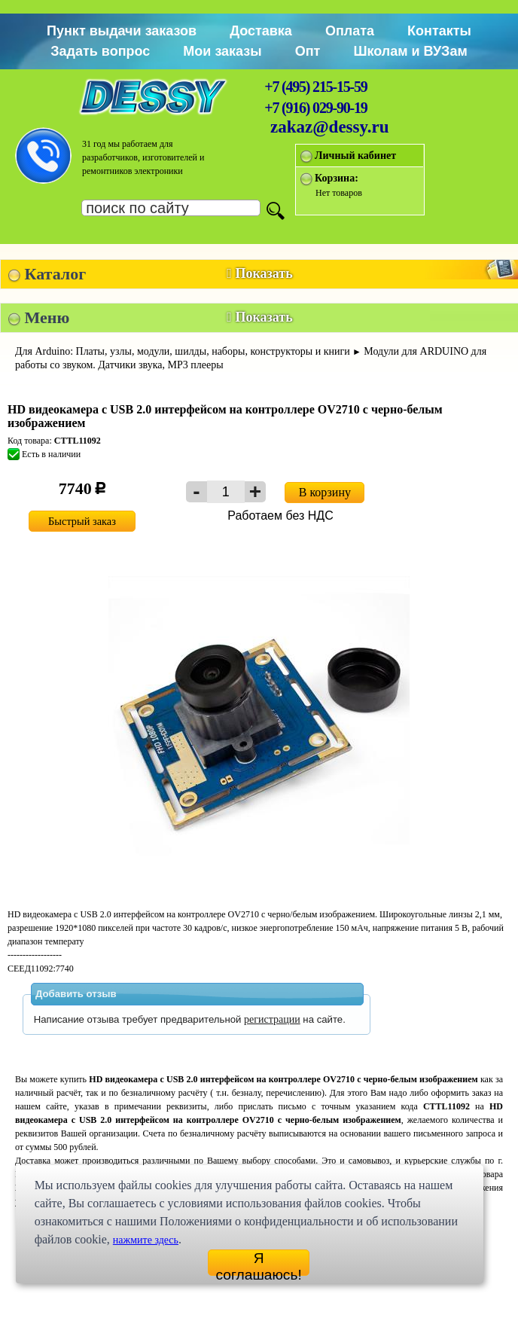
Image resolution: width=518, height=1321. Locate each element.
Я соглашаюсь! (258, 1263)
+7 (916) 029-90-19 (315, 107)
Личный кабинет (355, 155)
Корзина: (336, 178)
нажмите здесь (145, 1240)
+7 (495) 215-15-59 (315, 86)
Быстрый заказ (82, 521)
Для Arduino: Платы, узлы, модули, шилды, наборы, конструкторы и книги (182, 351)
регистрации (272, 1019)
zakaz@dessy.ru (329, 126)
